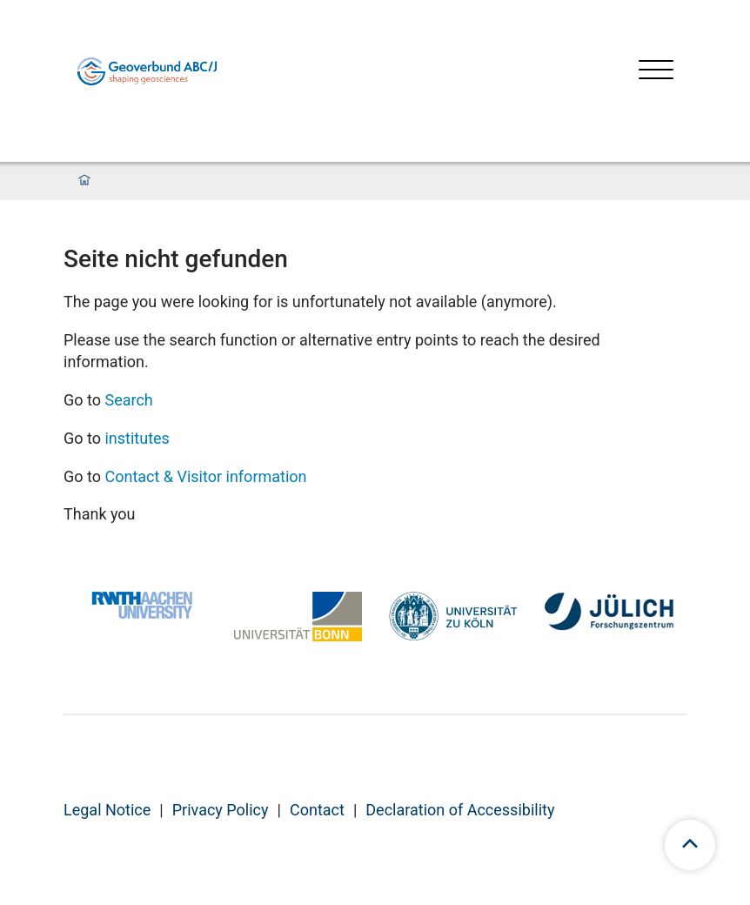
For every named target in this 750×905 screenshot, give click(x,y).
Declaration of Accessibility (459, 810)
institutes (136, 438)
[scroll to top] (690, 845)
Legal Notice (107, 810)
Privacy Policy (220, 810)
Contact (317, 810)
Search (128, 400)
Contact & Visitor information (205, 476)
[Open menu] (656, 71)
